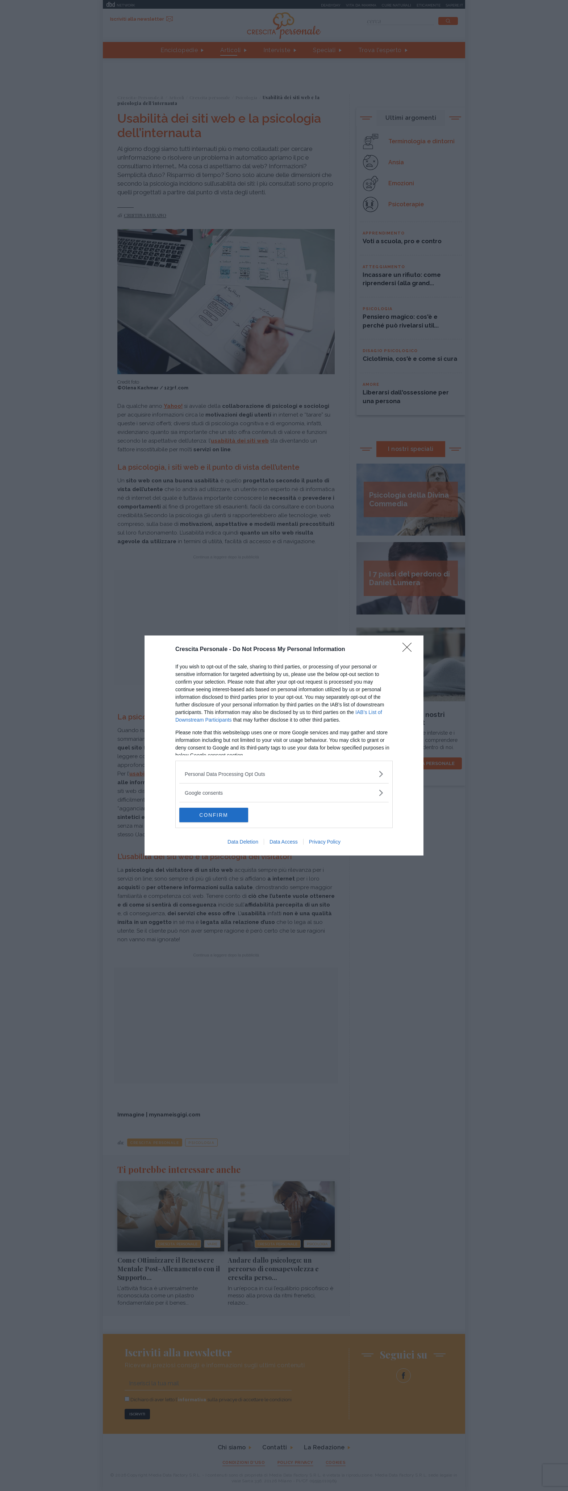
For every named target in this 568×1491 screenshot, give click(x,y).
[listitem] (284, 774)
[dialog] (284, 745)
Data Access (284, 842)
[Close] (409, 649)
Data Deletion (242, 842)
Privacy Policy (325, 842)
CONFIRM (213, 815)
